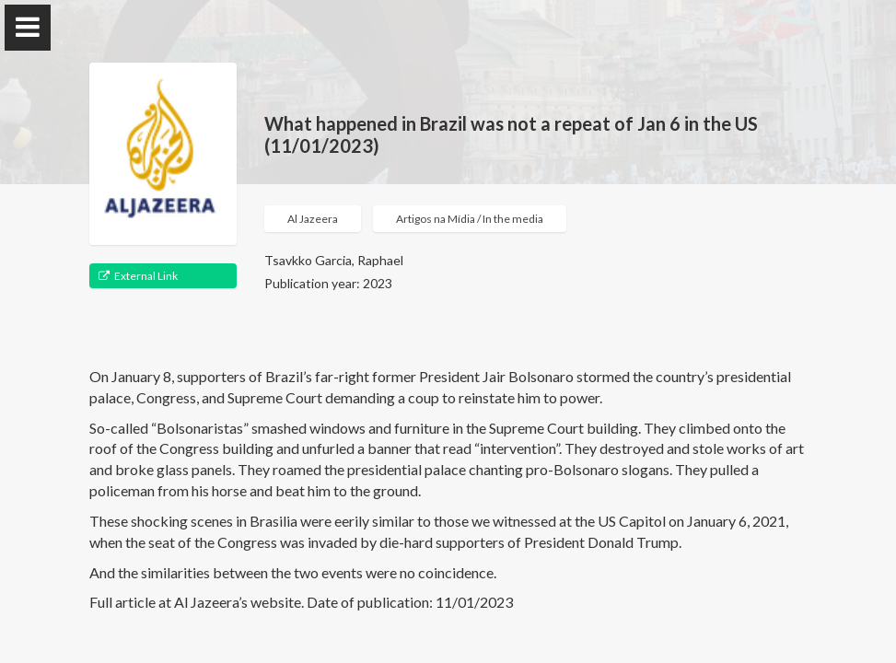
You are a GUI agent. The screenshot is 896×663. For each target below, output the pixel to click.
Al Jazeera (312, 219)
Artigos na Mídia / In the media (469, 219)
